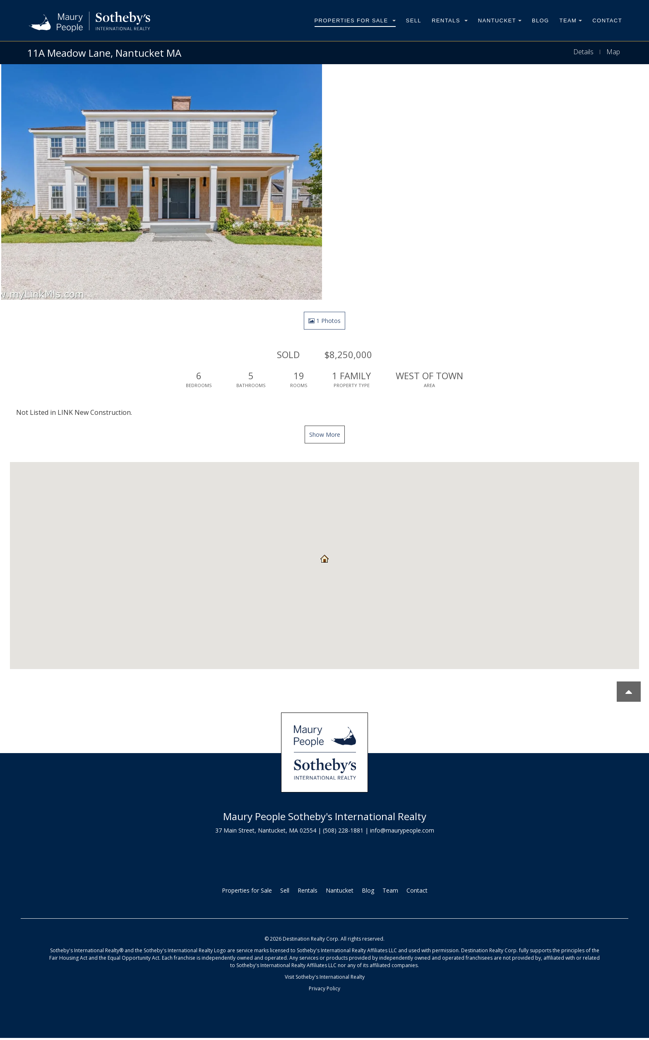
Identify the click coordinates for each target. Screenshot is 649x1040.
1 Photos (324, 321)
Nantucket (500, 20)
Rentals (450, 20)
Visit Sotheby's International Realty (325, 976)
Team (571, 20)
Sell (413, 20)
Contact (607, 20)
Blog (540, 20)
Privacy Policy (324, 988)
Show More (324, 434)
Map (613, 51)
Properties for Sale (355, 20)
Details (583, 51)
